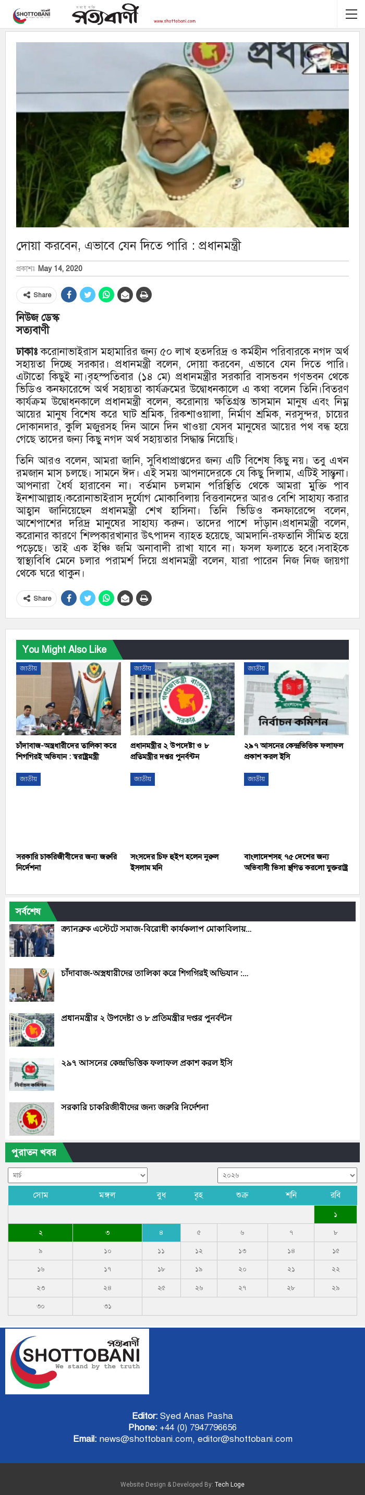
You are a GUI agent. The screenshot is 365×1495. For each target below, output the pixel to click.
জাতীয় (28, 668)
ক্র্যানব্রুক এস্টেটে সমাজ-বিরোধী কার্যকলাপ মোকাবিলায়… (156, 929)
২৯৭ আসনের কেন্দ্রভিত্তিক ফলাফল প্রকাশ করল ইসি (147, 1063)
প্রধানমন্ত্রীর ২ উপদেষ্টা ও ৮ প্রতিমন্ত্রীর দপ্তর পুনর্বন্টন (146, 1018)
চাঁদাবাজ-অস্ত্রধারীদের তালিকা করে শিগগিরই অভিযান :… (155, 973)
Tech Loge (230, 1484)
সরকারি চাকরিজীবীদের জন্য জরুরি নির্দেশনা (135, 1107)
